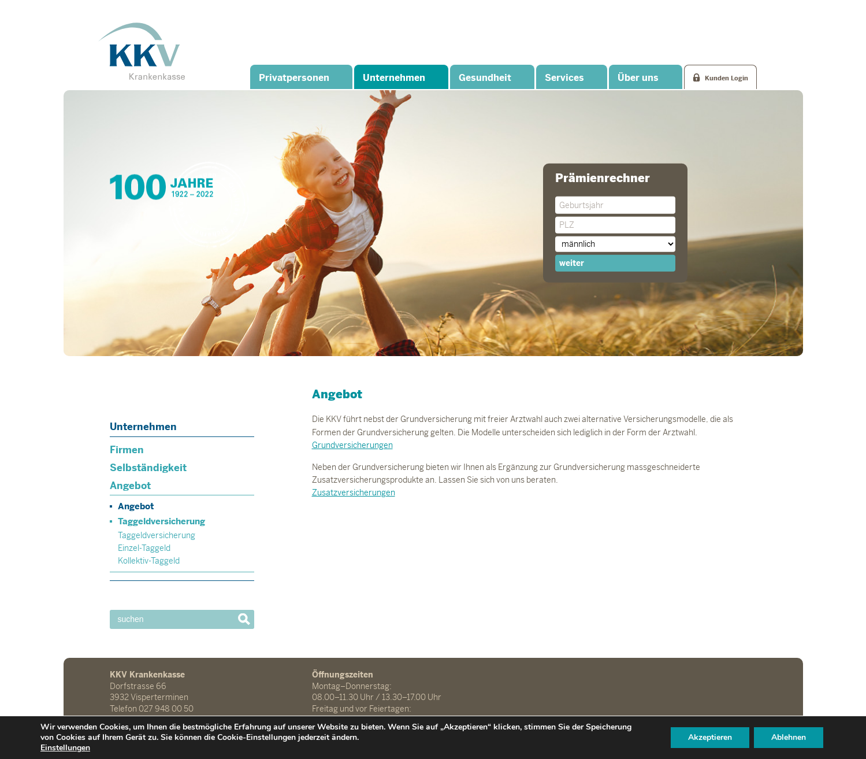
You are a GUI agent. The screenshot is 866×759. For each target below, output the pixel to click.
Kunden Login (726, 78)
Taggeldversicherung (161, 521)
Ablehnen (788, 737)
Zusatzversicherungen (353, 492)
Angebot (130, 485)
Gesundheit (485, 78)
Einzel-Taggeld (144, 548)
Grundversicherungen (352, 445)
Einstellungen (65, 748)
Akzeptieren (710, 737)
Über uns (638, 78)
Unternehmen (394, 78)
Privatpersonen (294, 78)
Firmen (127, 449)
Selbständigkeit (148, 467)
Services (564, 78)
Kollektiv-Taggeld (149, 561)
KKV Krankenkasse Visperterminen (141, 51)
